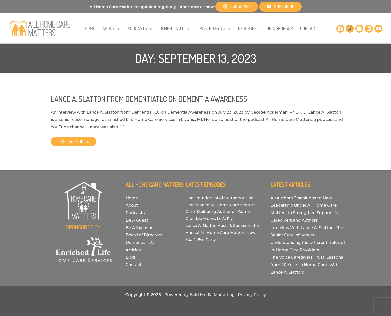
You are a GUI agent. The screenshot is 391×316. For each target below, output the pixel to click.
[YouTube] (378, 28)
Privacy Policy (252, 294)
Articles (133, 250)
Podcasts (135, 212)
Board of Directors (144, 235)
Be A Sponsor (139, 227)
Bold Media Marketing (212, 294)
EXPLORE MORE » (73, 142)
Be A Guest (137, 220)
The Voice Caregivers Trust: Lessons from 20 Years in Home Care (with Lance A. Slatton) (306, 264)
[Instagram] (359, 28)
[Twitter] (350, 28)
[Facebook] (340, 28)
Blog (130, 257)
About (132, 205)
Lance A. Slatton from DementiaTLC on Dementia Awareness (149, 99)
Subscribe (237, 6)
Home (132, 198)
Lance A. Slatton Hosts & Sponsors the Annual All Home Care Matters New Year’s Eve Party (222, 232)
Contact (134, 264)
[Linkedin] (369, 28)
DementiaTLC (140, 242)
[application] (120, 29)
